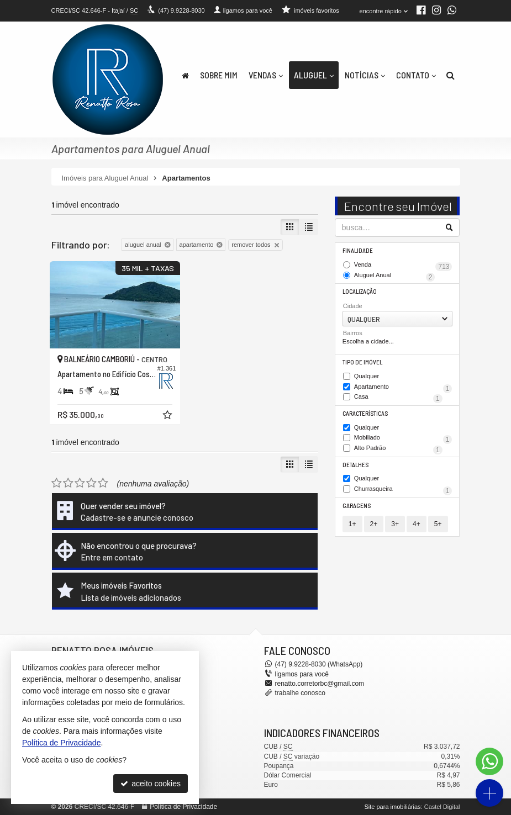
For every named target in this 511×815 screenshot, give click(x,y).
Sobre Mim (219, 75)
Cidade (352, 306)
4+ (416, 524)
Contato (416, 75)
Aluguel (314, 75)
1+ (352, 524)
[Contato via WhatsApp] (489, 761)
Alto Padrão (398, 448)
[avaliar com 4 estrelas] (91, 483)
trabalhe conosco (300, 693)
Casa (398, 397)
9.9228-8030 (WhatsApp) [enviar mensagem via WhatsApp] (319, 664)
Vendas (266, 75)
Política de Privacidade (183, 807)
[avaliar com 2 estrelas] (68, 483)
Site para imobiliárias (392, 806)
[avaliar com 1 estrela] (56, 483)
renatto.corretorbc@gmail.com (320, 683)
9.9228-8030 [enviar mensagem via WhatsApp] (181, 10)
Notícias (365, 75)
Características (365, 413)
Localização (360, 291)
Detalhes (355, 464)
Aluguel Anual (394, 276)
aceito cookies (150, 783)
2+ (374, 524)
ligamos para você (302, 674)
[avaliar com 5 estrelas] (103, 483)
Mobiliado (403, 438)
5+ (438, 524)
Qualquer (366, 376)
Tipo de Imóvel (362, 362)
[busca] (450, 75)
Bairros (352, 333)
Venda (403, 265)
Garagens (357, 505)
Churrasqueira (403, 489)
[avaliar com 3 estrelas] (80, 483)
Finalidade (358, 250)
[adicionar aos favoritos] (168, 416)
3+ (395, 524)
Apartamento (403, 387)
